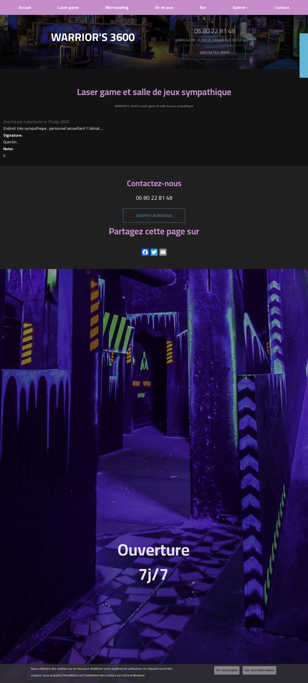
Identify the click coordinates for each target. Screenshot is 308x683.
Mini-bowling (117, 7)
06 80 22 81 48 (154, 197)
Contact (282, 7)
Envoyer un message (154, 215)
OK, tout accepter (227, 670)
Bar (203, 7)
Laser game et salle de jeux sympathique (166, 106)
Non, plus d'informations (259, 670)
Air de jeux (164, 7)
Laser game (68, 7)
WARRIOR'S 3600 (126, 106)
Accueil (25, 7)
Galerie (241, 7)
